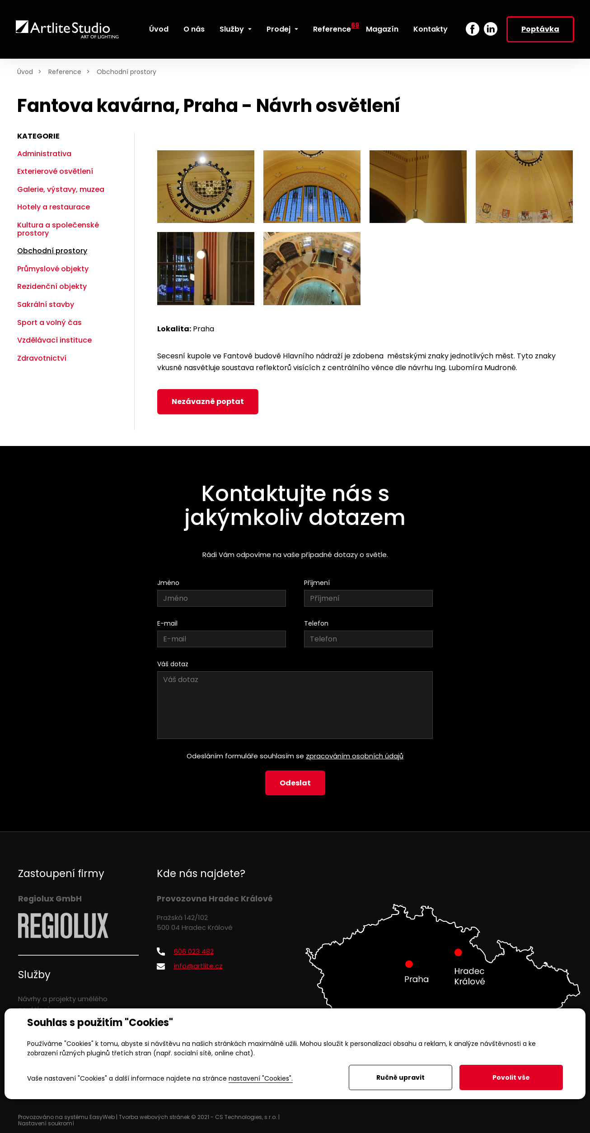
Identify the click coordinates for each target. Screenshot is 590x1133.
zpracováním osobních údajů (354, 756)
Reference (64, 71)
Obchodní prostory (126, 71)
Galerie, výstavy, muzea (60, 189)
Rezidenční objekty (52, 286)
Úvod (25, 71)
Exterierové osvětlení (55, 171)
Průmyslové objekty (53, 269)
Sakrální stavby (45, 304)
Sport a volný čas (49, 322)
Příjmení (317, 582)
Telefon (316, 623)
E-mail (167, 623)
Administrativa (44, 154)
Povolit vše (511, 1077)
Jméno (168, 582)
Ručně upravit (400, 1077)
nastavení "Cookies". (261, 1078)
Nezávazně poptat (208, 401)
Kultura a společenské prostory (58, 229)
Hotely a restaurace (53, 207)
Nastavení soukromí (46, 1123)
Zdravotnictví (41, 358)
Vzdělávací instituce (54, 340)
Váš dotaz (172, 664)
